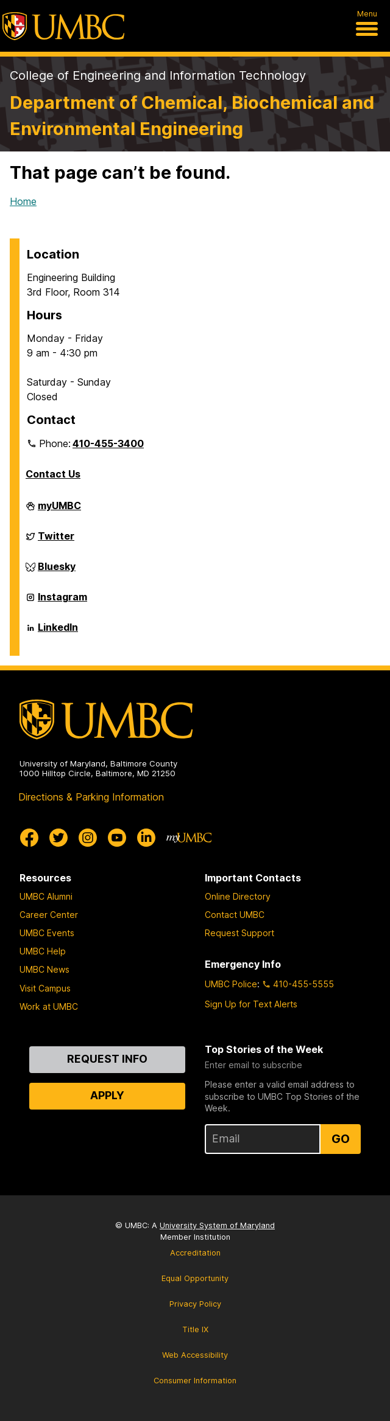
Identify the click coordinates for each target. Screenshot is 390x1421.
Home (23, 201)
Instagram (62, 601)
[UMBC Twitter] (58, 837)
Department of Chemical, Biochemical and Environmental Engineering (192, 115)
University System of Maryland (217, 1225)
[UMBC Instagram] (87, 837)
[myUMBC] (189, 837)
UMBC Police (231, 984)
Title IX (195, 1329)
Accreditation (195, 1252)
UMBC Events (47, 933)
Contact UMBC (234, 914)
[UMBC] (63, 26)
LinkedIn (58, 632)
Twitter (56, 541)
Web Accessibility (195, 1355)
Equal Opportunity (195, 1278)
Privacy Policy (195, 1303)
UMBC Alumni (46, 896)
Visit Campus (45, 988)
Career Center (49, 914)
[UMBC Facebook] (29, 837)
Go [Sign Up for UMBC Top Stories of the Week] (341, 1138)
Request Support (239, 933)
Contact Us (53, 474)
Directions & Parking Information (91, 797)
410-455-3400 (108, 443)
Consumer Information (195, 1380)
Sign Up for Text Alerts (251, 1004)
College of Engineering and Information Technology (158, 75)
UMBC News (44, 969)
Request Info (107, 1058)
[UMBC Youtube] (117, 837)
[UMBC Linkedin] (146, 837)
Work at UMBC (49, 1006)
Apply (107, 1095)
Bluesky (57, 571)
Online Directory (238, 896)
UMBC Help (43, 951)
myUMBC (59, 510)
